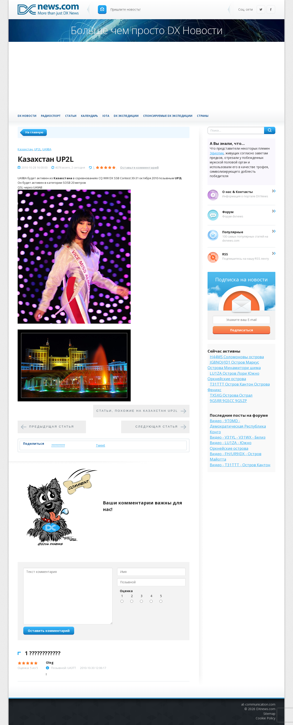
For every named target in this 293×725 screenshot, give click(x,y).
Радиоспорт (51, 116)
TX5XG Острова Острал (231, 395)
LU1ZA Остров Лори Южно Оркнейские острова (233, 376)
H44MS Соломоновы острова (237, 356)
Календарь (89, 116)
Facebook (270, 9)
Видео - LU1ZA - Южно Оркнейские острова (230, 445)
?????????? (58, 445)
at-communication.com (258, 704)
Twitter (260, 9)
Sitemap (269, 713)
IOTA (105, 116)
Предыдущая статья (51, 426)
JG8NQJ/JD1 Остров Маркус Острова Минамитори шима (234, 365)
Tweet (100, 445)
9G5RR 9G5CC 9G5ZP (228, 400)
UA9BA (46, 149)
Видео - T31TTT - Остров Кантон (240, 464)
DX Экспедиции (126, 116)
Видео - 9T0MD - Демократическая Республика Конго (238, 426)
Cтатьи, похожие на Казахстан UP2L (137, 411)
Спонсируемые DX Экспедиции (167, 116)
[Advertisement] (146, 75)
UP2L (37, 149)
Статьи (70, 116)
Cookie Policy (265, 718)
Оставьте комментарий (139, 167)
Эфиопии (217, 153)
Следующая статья (156, 426)
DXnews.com (265, 709)
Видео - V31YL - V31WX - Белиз (237, 437)
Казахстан (25, 149)
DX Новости (27, 116)
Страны (202, 116)
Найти (269, 130)
